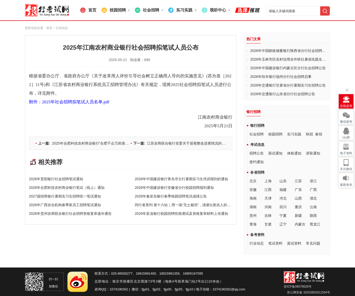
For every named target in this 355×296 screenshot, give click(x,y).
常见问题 (313, 243)
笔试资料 (275, 243)
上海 (268, 181)
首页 (49, 28)
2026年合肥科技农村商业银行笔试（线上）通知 (67, 188)
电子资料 (346, 153)
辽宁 (283, 224)
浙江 (313, 181)
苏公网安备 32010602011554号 (308, 292)
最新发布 (346, 185)
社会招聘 (256, 134)
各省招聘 (257, 172)
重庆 (298, 207)
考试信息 (257, 145)
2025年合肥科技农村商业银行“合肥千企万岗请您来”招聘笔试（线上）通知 (103, 143)
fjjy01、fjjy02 (151, 289)
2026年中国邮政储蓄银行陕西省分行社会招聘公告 (289, 51)
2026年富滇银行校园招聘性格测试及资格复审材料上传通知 (181, 214)
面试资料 (294, 243)
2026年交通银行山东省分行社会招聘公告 (282, 94)
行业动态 (256, 243)
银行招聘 (257, 125)
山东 (283, 181)
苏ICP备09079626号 (298, 286)
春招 (318, 134)
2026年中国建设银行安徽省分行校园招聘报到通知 (174, 188)
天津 (268, 198)
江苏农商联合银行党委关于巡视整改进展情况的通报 (181, 143)
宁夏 (283, 216)
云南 (313, 207)
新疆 (298, 216)
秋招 (309, 134)
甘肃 (268, 224)
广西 (313, 190)
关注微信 (346, 169)
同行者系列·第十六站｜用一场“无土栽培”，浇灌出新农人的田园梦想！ (190, 205)
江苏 (298, 181)
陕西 (313, 216)
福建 (283, 190)
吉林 (268, 216)
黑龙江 (315, 224)
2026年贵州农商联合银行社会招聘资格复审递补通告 (70, 214)
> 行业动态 (60, 28)
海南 (253, 198)
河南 (268, 207)
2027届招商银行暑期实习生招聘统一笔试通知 (65, 196)
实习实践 (294, 134)
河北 (283, 198)
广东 (298, 190)
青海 (253, 224)
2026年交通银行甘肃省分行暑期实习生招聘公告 (288, 85)
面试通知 (275, 153)
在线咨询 (346, 106)
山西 (298, 198)
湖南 (253, 207)
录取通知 (313, 153)
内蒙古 (300, 224)
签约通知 (256, 162)
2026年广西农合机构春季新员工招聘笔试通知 (65, 205)
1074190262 (119, 289)
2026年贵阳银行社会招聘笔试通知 (56, 179)
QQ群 (346, 137)
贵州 (253, 216)
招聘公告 (256, 153)
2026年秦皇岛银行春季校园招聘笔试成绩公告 (171, 196)
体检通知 (294, 153)
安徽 (253, 190)
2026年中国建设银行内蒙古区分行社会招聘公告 (288, 68)
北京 (253, 181)
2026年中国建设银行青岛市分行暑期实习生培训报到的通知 (181, 179)
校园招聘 (275, 134)
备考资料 (257, 235)
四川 (283, 207)
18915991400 (146, 273)
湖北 (313, 198)
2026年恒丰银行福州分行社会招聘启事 (281, 77)
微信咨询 (346, 121)
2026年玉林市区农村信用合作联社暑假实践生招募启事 (293, 59)
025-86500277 (121, 273)
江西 (268, 190)
